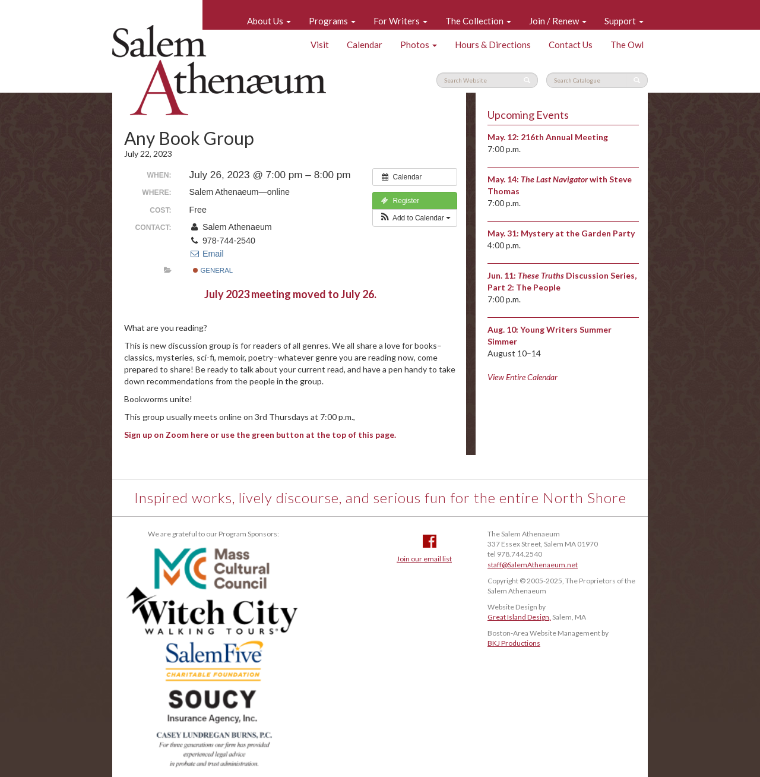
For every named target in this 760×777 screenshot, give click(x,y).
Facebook (429, 541)
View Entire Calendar (522, 377)
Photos (418, 44)
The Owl (627, 44)
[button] (415, 218)
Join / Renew (558, 20)
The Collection (478, 20)
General (213, 270)
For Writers (400, 20)
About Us (269, 20)
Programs (332, 20)
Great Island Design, (519, 616)
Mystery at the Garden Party (578, 233)
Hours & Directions (493, 44)
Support (624, 20)
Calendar (364, 44)
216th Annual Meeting (564, 137)
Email (206, 253)
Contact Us (571, 44)
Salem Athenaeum (219, 70)
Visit (320, 44)
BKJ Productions (513, 643)
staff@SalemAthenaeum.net (532, 564)
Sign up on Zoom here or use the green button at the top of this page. (260, 434)
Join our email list (424, 558)
